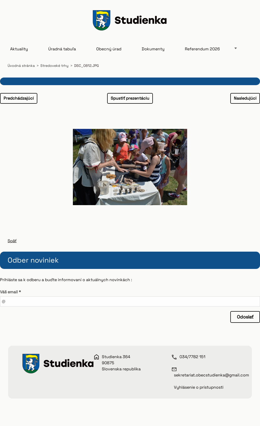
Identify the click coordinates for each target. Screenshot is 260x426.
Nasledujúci (245, 98)
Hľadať (247, 21)
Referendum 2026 (202, 49)
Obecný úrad (108, 49)
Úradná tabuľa (62, 49)
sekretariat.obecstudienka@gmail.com (211, 375)
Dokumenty (153, 49)
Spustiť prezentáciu (130, 98)
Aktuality (19, 49)
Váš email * (10, 292)
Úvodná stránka (21, 65)
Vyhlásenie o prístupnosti (198, 387)
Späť (12, 241)
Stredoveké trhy (54, 65)
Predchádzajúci (19, 98)
